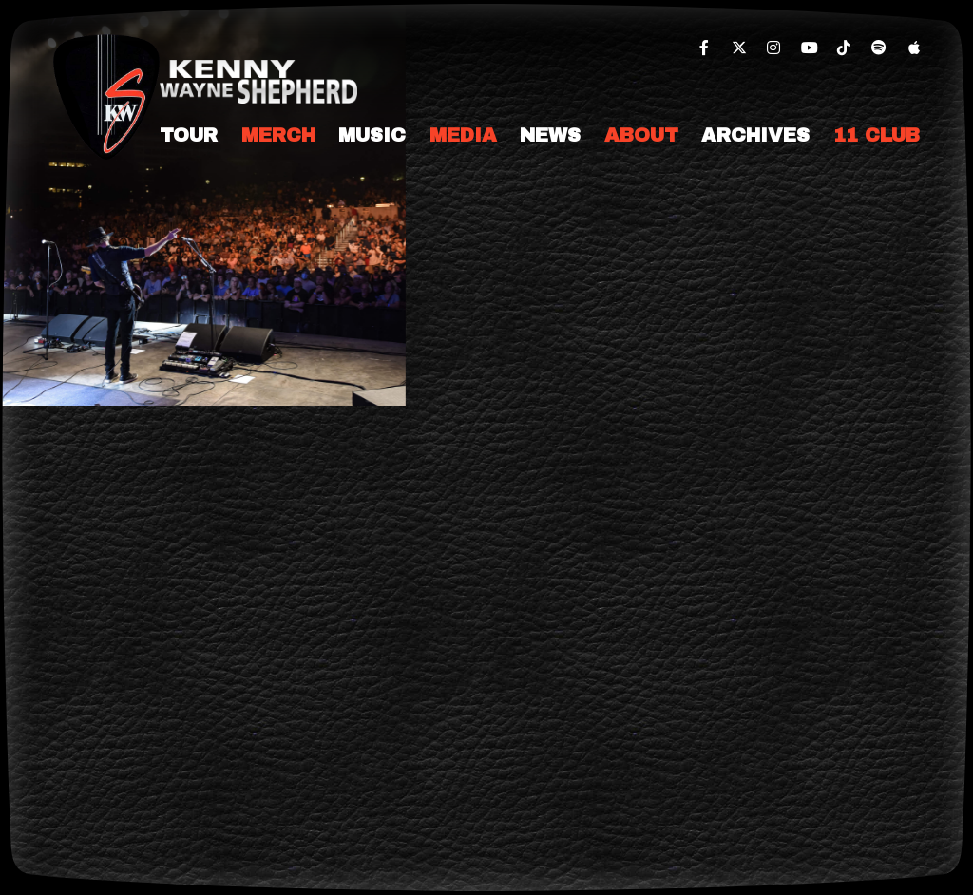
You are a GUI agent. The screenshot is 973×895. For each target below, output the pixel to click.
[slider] (203, 203)
